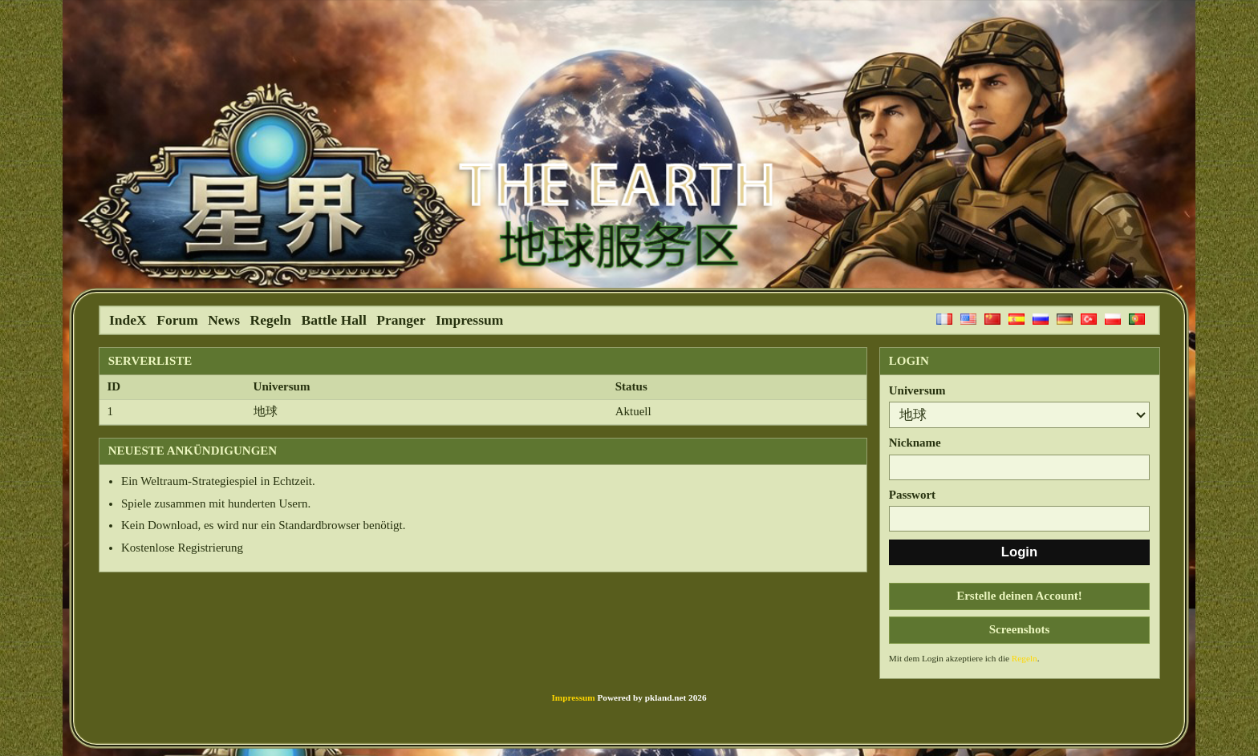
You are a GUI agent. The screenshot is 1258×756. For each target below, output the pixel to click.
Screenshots (1019, 629)
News (224, 320)
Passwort (912, 494)
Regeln (271, 320)
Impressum (469, 320)
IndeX (128, 320)
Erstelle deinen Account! (1019, 595)
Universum (917, 390)
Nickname (915, 442)
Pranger (400, 320)
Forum (177, 320)
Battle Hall (334, 320)
